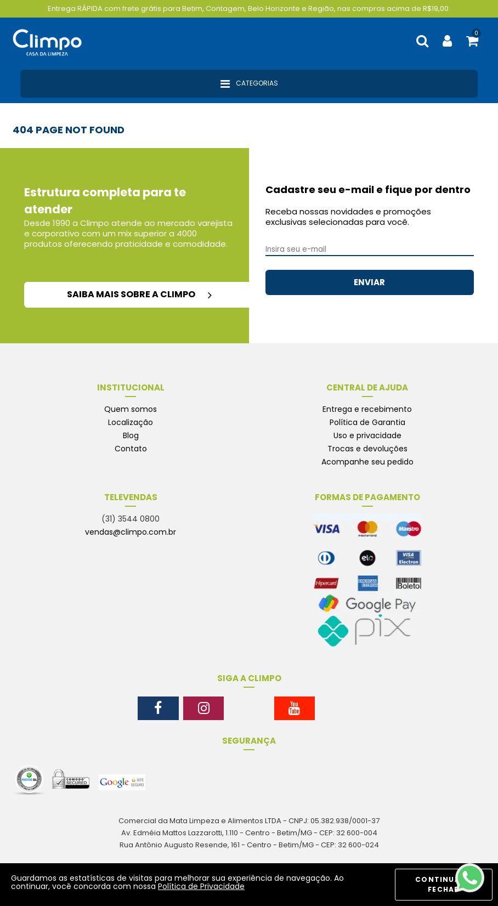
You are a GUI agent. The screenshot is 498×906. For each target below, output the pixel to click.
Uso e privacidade (367, 435)
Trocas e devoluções (367, 448)
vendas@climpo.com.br (130, 532)
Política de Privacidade (201, 886)
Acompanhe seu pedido (367, 462)
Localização (130, 422)
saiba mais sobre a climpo (139, 294)
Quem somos (130, 409)
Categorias (249, 83)
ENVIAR (369, 282)
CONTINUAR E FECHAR (443, 884)
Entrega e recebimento (367, 409)
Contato (131, 448)
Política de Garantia (367, 422)
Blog (131, 435)
